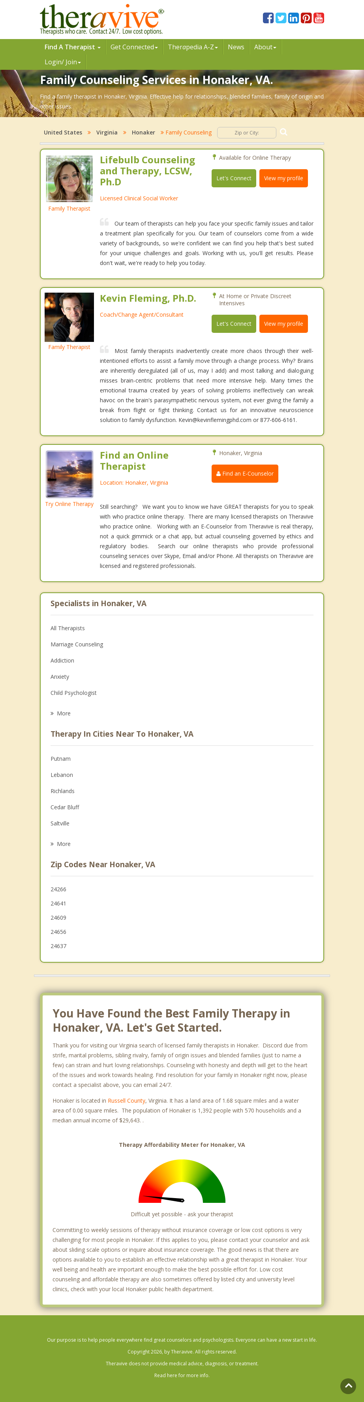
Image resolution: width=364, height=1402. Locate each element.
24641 (58, 903)
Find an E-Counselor (245, 473)
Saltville (60, 823)
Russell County (126, 1100)
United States (63, 132)
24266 (58, 889)
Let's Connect (233, 178)
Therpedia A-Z (193, 47)
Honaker (143, 132)
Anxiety (60, 676)
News (236, 47)
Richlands (63, 791)
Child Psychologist (74, 692)
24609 (58, 917)
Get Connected (134, 47)
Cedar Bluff (65, 807)
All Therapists (68, 628)
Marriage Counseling (77, 644)
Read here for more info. (182, 1375)
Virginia (107, 132)
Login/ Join (63, 62)
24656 (58, 931)
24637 (58, 946)
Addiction (62, 660)
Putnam (61, 758)
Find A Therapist (73, 47)
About (265, 47)
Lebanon (62, 774)
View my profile (283, 178)
